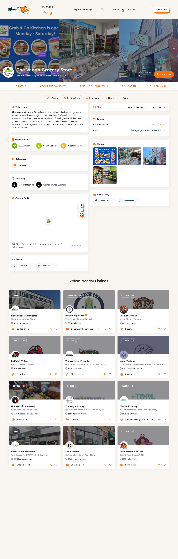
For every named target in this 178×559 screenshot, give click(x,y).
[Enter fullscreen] (81, 217)
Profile (21, 86)
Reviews (129, 86)
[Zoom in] (81, 208)
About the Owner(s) (53, 86)
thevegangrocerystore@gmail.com (148, 133)
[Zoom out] (81, 212)
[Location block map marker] (48, 224)
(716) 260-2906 (158, 127)
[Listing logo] (8, 72)
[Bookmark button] (56, 334)
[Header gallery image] (29, 50)
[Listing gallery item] (105, 159)
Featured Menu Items (94, 86)
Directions (77, 248)
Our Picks (158, 86)
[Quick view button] (51, 334)
